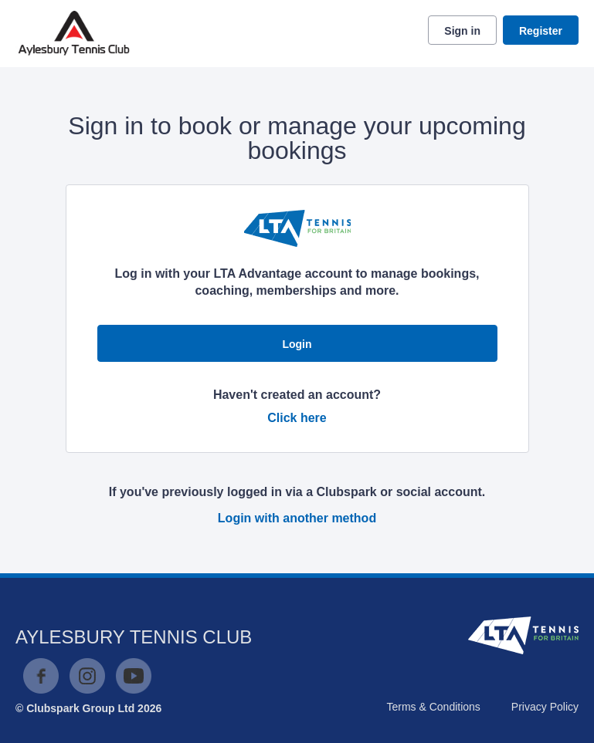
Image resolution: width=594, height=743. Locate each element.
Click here (296, 417)
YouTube (133, 676)
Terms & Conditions (433, 707)
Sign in (462, 31)
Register (540, 31)
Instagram (87, 676)
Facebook (41, 676)
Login (296, 344)
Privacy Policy (545, 707)
